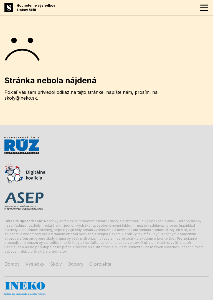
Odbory (75, 264)
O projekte (100, 264)
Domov (12, 264)
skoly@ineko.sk (20, 98)
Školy (56, 264)
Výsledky (35, 264)
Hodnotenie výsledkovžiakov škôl (36, 7)
